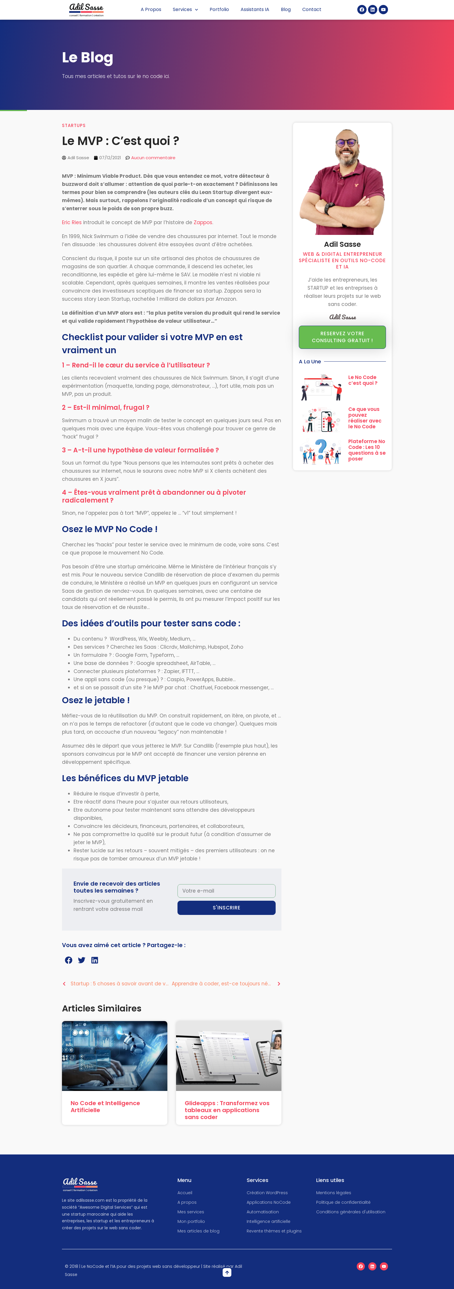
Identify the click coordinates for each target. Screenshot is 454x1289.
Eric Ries (72, 222)
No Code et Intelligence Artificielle (105, 1106)
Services (185, 9)
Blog (286, 9)
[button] (68, 960)
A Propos (151, 9)
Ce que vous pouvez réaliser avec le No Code (365, 418)
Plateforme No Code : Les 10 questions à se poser (367, 450)
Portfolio (219, 9)
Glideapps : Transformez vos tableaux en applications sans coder (227, 1110)
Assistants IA (255, 9)
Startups (74, 125)
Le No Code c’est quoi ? (363, 380)
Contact (311, 9)
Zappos (203, 222)
